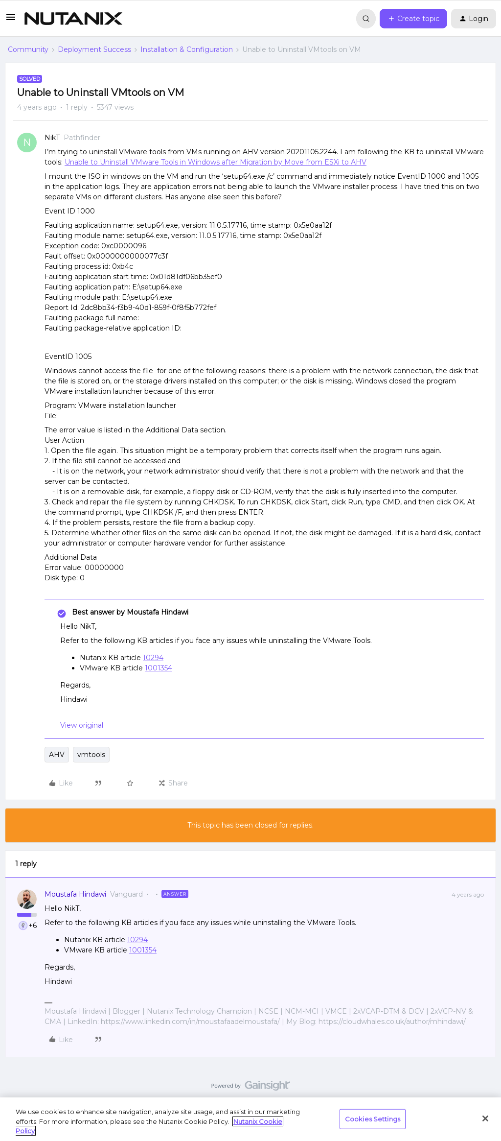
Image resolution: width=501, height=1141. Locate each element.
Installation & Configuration (186, 49)
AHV (57, 754)
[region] (250, 1119)
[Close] (485, 1118)
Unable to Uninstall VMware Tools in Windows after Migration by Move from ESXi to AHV (215, 162)
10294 (153, 657)
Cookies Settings (372, 1118)
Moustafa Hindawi (75, 894)
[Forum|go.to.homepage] (73, 18)
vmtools (91, 754)
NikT (52, 137)
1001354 (158, 668)
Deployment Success (94, 49)
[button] (11, 20)
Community (28, 49)
